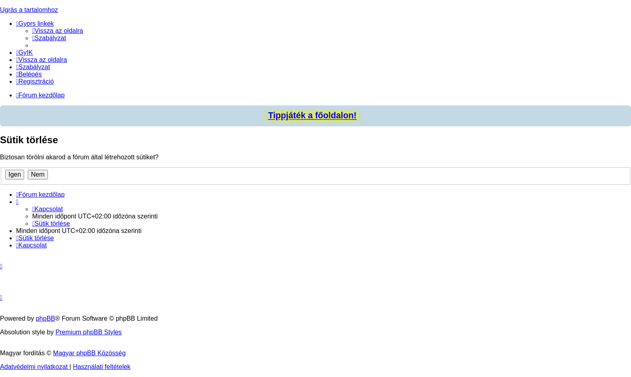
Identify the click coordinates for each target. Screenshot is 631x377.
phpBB (45, 318)
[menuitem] (57, 30)
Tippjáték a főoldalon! (312, 115)
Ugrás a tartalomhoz (29, 9)
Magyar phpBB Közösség (89, 353)
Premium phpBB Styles (89, 332)
